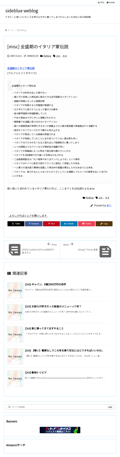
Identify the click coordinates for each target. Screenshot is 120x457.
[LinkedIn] (68, 223)
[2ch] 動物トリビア (36, 372)
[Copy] (104, 223)
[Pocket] (86, 223)
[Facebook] (33, 223)
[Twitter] (16, 223)
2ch (58, 55)
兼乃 (109, 205)
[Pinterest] (51, 223)
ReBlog (23, 30)
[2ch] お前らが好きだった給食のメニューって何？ (53, 306)
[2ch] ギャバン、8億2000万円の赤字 (45, 284)
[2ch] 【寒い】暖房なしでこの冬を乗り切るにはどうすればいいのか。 (64, 350)
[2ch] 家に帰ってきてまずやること (44, 328)
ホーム (11, 30)
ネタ (64, 55)
